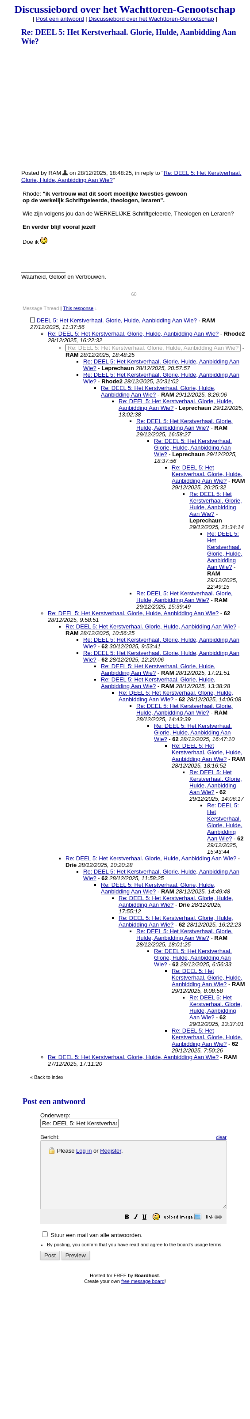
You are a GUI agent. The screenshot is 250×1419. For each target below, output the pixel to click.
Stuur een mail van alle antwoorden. (92, 1248)
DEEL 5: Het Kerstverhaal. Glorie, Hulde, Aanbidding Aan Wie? (117, 320)
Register (110, 1150)
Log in (84, 1150)
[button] (149, 1231)
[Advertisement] (87, 107)
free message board (143, 1294)
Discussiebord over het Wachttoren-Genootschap (151, 18)
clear (243, 1137)
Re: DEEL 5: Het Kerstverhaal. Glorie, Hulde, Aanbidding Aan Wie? (133, 333)
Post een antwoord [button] (60, 18)
